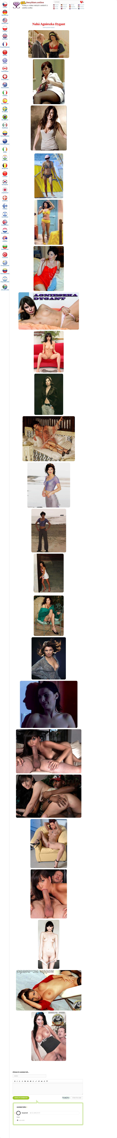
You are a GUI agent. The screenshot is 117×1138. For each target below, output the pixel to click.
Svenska (82, 8)
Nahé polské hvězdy (48, 27)
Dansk (56, 8)
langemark (25, 1112)
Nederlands (74, 8)
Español (73, 6)
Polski (56, 6)
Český (72, 4)
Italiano (82, 6)
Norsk (64, 8)
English (57, 4)
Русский (82, 4)
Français (65, 6)
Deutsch (65, 4)
